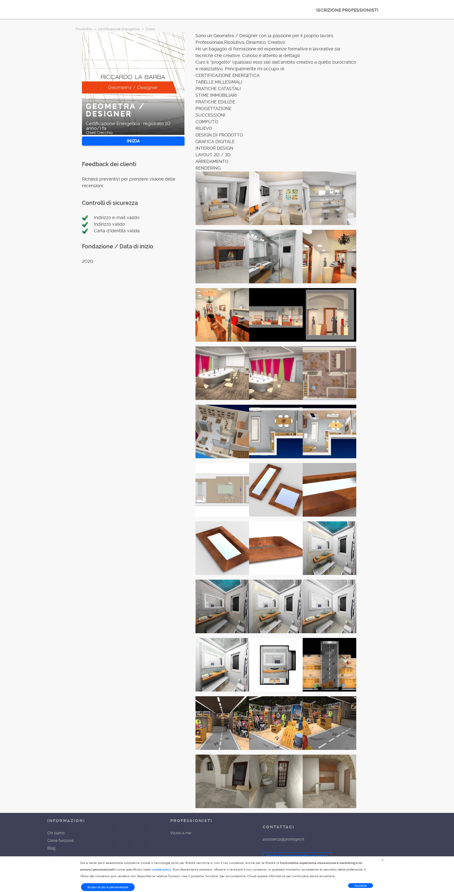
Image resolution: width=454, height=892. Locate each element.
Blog (51, 848)
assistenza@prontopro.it (283, 839)
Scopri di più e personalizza (107, 887)
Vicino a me (180, 833)
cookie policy (161, 869)
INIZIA (133, 140)
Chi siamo (56, 833)
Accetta (360, 885)
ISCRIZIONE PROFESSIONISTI (347, 10)
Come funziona (60, 840)
